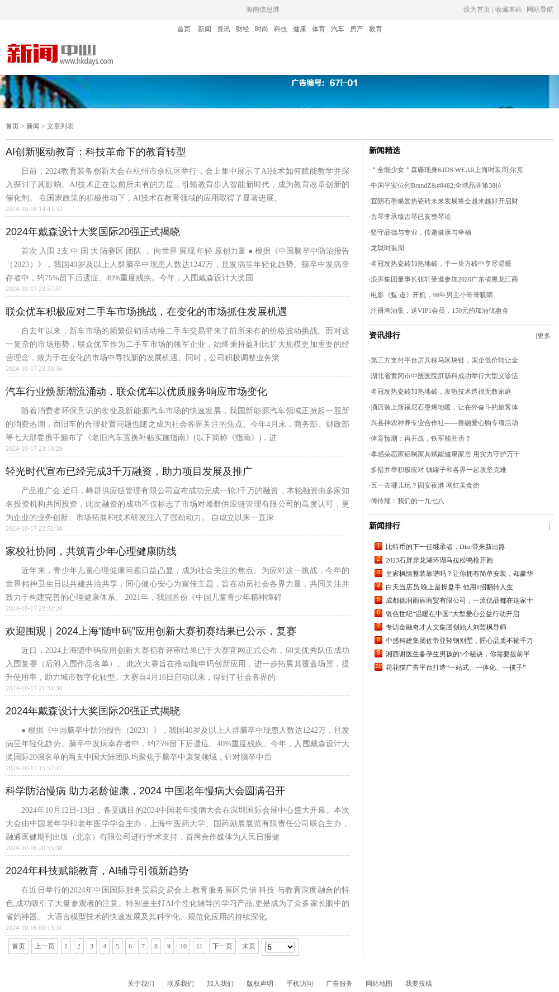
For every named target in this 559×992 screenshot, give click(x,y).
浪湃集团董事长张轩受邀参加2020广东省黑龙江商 (444, 279)
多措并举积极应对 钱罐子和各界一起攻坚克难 (438, 470)
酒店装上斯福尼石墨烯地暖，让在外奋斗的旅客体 (444, 407)
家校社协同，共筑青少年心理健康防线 (91, 551)
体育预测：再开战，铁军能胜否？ (421, 438)
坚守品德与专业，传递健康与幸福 (421, 232)
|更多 (543, 336)
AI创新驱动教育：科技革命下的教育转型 (96, 152)
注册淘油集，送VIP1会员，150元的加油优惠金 (440, 310)
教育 (375, 29)
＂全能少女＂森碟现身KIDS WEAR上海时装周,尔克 (447, 170)
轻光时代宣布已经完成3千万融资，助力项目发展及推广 (129, 471)
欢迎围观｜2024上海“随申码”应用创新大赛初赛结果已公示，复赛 (151, 631)
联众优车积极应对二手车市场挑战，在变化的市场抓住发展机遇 (146, 311)
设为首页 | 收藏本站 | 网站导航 (508, 9)
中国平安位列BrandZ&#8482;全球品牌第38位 (436, 185)
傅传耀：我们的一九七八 (407, 501)
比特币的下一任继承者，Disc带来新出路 (445, 547)
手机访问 (299, 984)
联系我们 (180, 984)
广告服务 (339, 984)
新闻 (204, 29)
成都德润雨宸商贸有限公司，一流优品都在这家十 (459, 600)
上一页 (45, 946)
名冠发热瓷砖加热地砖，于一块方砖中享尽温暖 (441, 264)
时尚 (261, 29)
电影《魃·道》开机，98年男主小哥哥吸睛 (432, 295)
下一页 (222, 946)
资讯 (223, 29)
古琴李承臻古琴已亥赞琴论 (411, 217)
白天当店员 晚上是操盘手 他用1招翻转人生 (449, 587)
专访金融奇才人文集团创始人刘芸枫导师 (446, 627)
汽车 (337, 29)
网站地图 (379, 984)
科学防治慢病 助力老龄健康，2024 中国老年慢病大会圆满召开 (145, 791)
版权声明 (260, 984)
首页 (184, 29)
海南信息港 (263, 9)
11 (199, 946)
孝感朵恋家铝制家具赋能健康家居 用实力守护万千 (445, 454)
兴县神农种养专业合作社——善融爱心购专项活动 (444, 423)
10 (183, 946)
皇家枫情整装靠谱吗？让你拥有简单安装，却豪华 (459, 574)
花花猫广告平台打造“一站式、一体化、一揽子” (456, 667)
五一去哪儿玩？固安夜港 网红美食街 (425, 485)
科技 (280, 29)
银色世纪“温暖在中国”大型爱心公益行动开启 (452, 614)
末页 (248, 946)
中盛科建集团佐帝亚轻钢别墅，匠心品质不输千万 (459, 641)
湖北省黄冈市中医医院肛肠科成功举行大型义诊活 (444, 376)
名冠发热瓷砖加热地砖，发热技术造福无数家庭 (441, 391)
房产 (356, 29)
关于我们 (140, 984)
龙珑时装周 (387, 248)
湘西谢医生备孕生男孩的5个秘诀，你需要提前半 (458, 654)
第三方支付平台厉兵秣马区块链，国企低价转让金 (444, 360)
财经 (242, 29)
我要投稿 (418, 984)
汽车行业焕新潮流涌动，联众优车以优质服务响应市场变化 (136, 391)
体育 (318, 29)
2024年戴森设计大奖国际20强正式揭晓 (93, 231)
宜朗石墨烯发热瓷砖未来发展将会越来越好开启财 (444, 201)
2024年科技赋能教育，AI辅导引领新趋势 (97, 870)
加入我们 (220, 984)
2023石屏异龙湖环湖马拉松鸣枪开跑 (439, 560)
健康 (299, 29)
